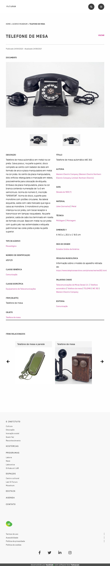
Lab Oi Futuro (12, 482)
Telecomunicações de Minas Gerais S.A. (72, 285)
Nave (8, 461)
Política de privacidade (15, 541)
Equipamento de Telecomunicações (21, 289)
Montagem (71, 220)
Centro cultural (12, 478)
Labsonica (10, 464)
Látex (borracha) (63, 206)
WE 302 (95, 288)
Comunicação (11, 274)
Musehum (10, 485)
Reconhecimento (13, 440)
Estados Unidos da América (67, 249)
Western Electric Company (67, 292)
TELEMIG (87, 288)
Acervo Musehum (20, 24)
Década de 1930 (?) (64, 192)
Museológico (11, 246)
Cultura (9, 426)
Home (8, 24)
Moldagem (60, 220)
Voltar (101, 35)
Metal (74, 206)
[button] (8, 361)
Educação (10, 430)
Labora (9, 457)
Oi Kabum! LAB (12, 468)
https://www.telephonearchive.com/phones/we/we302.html (81, 270)
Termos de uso (12, 534)
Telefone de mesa (13, 317)
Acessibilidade (12, 538)
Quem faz (10, 437)
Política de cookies (13, 545)
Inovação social (12, 433)
